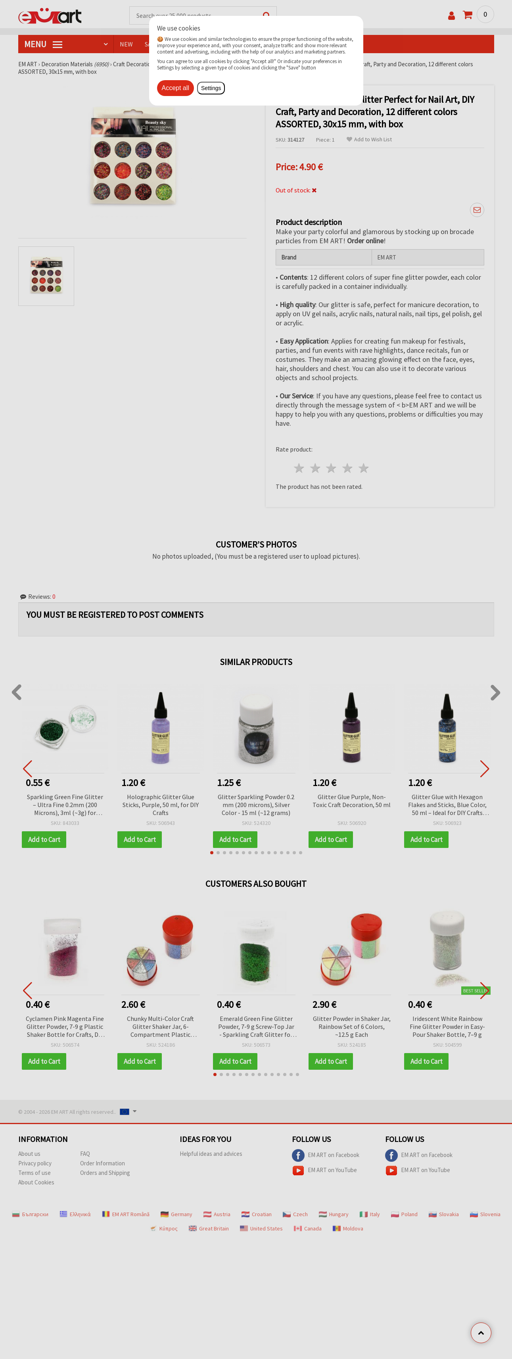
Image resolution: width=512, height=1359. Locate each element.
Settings (211, 88)
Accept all (175, 88)
